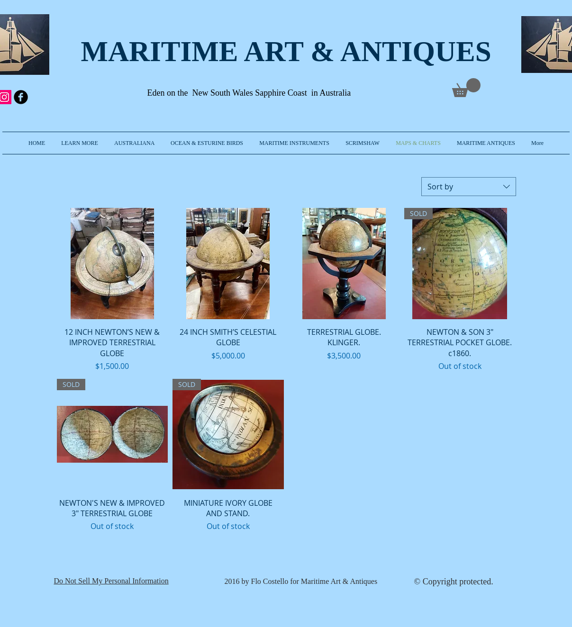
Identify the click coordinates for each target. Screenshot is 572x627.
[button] (79, 143)
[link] (466, 87)
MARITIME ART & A (221, 51)
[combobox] (468, 186)
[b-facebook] (21, 97)
